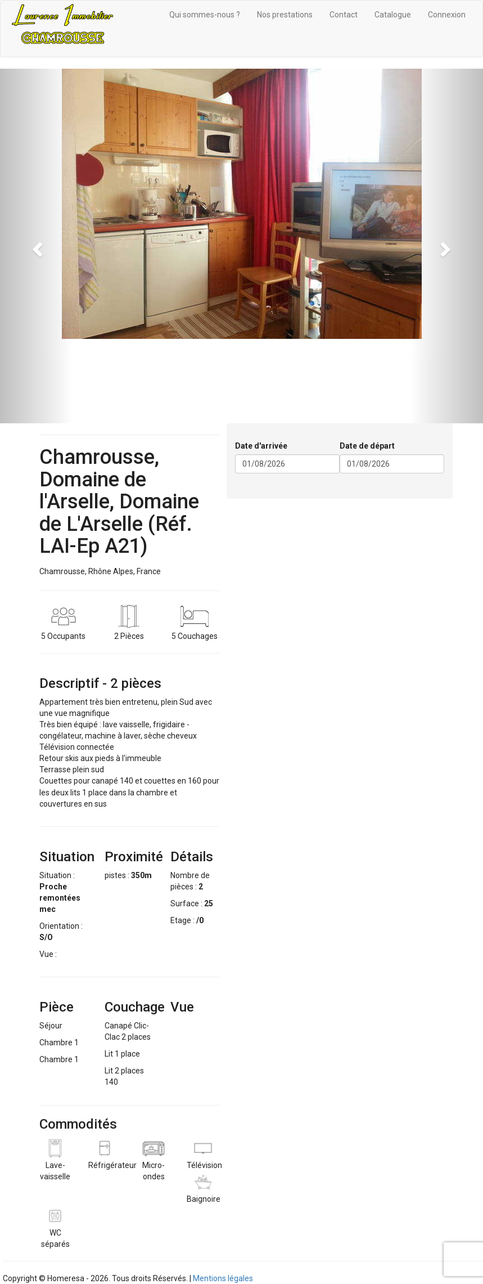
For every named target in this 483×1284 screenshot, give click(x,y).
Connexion (447, 14)
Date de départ (367, 445)
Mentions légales (223, 1278)
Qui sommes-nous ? (204, 14)
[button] (36, 246)
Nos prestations (285, 14)
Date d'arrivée (261, 445)
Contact (343, 14)
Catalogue (392, 14)
